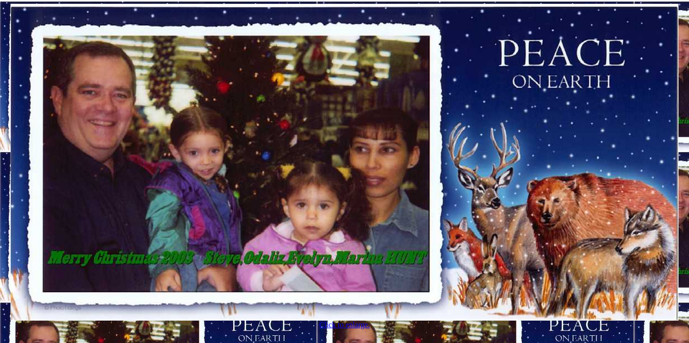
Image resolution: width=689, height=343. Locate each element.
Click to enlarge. (344, 321)
